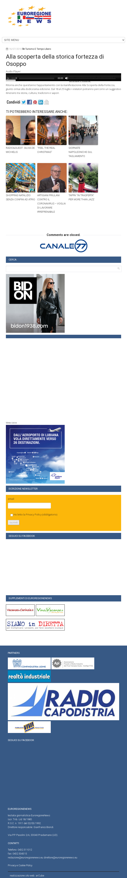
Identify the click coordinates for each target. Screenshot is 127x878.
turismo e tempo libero (38, 49)
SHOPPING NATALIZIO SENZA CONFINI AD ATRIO (20, 197)
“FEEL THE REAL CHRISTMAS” (46, 149)
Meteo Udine (11, 423)
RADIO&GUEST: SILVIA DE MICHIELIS (20, 149)
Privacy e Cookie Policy (20, 865)
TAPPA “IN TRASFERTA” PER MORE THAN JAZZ (81, 197)
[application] (63, 77)
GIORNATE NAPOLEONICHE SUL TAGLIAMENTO (80, 152)
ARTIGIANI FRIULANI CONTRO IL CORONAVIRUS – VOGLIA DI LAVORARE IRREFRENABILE (51, 203)
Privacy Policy (34, 514)
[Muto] (66, 78)
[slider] (36, 78)
